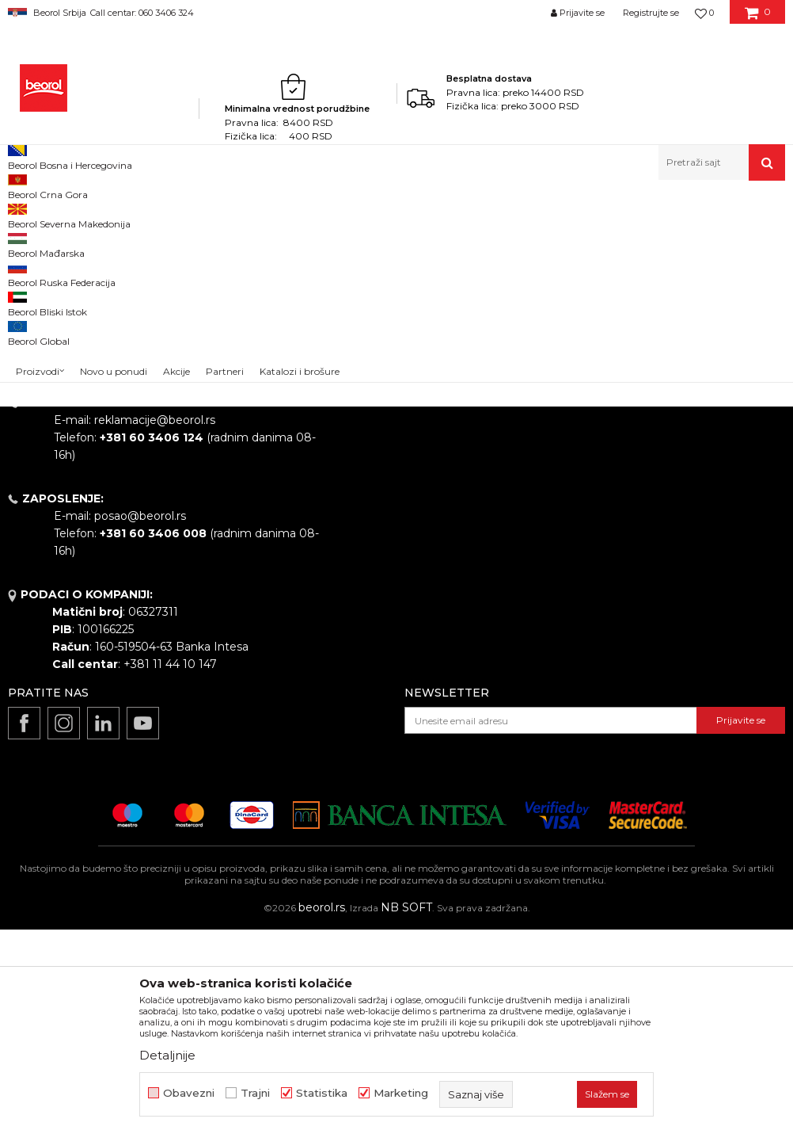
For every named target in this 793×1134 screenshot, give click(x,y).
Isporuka (593, 546)
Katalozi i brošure (386, 568)
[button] (721, 162)
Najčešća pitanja (614, 590)
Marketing (401, 1093)
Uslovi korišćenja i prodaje (640, 457)
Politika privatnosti (620, 501)
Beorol (22, 214)
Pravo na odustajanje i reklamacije (663, 568)
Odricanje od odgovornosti (643, 479)
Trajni (255, 1093)
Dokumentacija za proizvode (418, 590)
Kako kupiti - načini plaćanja (645, 524)
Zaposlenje (369, 524)
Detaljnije (167, 1055)
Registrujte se (651, 12)
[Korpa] (758, 18)
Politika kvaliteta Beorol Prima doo (434, 479)
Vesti (352, 501)
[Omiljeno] (704, 12)
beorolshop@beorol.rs (154, 528)
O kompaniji (371, 457)
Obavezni (188, 1093)
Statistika (321, 1093)
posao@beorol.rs (140, 720)
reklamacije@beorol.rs (154, 624)
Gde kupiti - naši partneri (405, 546)
